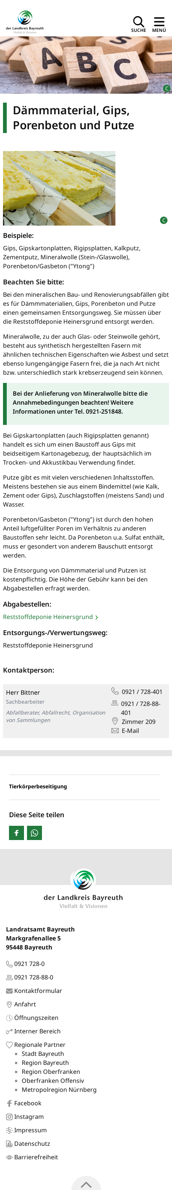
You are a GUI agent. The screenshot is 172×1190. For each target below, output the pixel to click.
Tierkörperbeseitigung (38, 786)
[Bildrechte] (163, 85)
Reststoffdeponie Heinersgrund (48, 617)
